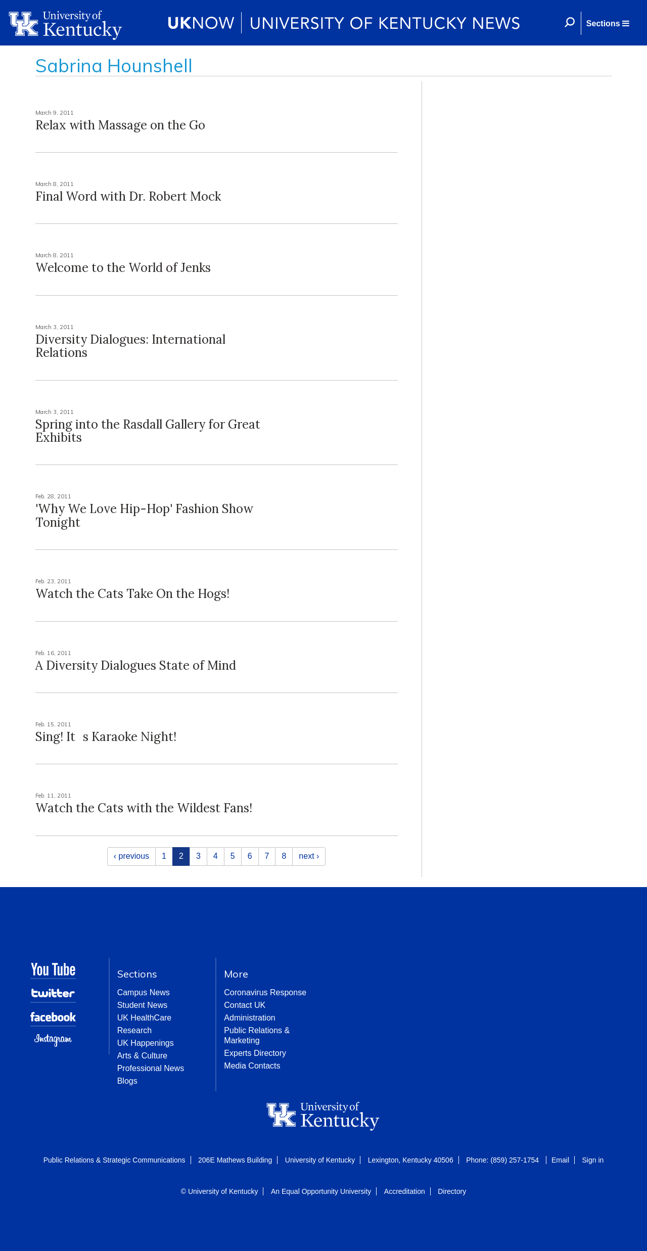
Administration (249, 1017)
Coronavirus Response (265, 992)
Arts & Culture (142, 1055)
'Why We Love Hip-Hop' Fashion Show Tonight (144, 515)
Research (134, 1030)
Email (560, 1160)
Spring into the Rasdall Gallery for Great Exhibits (147, 430)
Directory (452, 1191)
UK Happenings (145, 1043)
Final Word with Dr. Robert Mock (128, 196)
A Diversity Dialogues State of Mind (135, 665)
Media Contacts (252, 1065)
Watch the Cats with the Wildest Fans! (143, 808)
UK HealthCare (144, 1017)
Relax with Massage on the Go (120, 125)
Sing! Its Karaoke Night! (105, 737)
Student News (142, 1005)
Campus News (143, 992)
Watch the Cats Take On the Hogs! (132, 593)
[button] (607, 23)
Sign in (593, 1160)
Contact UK (244, 1005)
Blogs (127, 1081)
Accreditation (404, 1191)
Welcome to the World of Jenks (123, 267)
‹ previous (131, 856)
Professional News (150, 1068)
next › (309, 856)
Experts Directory (255, 1053)
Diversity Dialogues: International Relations (130, 346)
